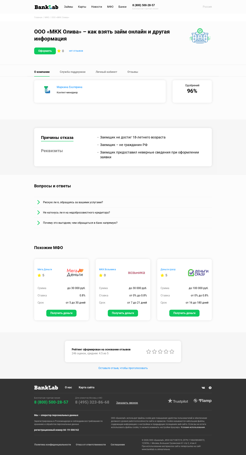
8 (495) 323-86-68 (92, 402)
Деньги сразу (168, 269)
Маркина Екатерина (69, 87)
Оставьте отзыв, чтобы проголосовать (123, 368)
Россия (207, 6)
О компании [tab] (42, 71)
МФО (110, 6)
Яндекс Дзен (210, 388)
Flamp (202, 401)
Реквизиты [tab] (52, 150)
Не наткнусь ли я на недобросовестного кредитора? (76, 212)
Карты (82, 6)
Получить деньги (61, 313)
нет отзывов (76, 50)
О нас (68, 387)
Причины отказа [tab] (57, 137)
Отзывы (132, 71)
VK (203, 388)
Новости (96, 6)
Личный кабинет (106, 71)
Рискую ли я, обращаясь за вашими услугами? (73, 202)
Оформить (45, 50)
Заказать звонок (127, 403)
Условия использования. (193, 427)
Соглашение (118, 444)
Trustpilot (177, 400)
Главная (38, 17)
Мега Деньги (45, 269)
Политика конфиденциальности (52, 444)
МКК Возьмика (107, 269)
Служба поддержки (72, 71)
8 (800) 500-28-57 (51, 402)
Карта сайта (86, 387)
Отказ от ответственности (91, 444)
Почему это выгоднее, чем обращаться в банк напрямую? (80, 222)
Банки (122, 6)
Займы (68, 6)
